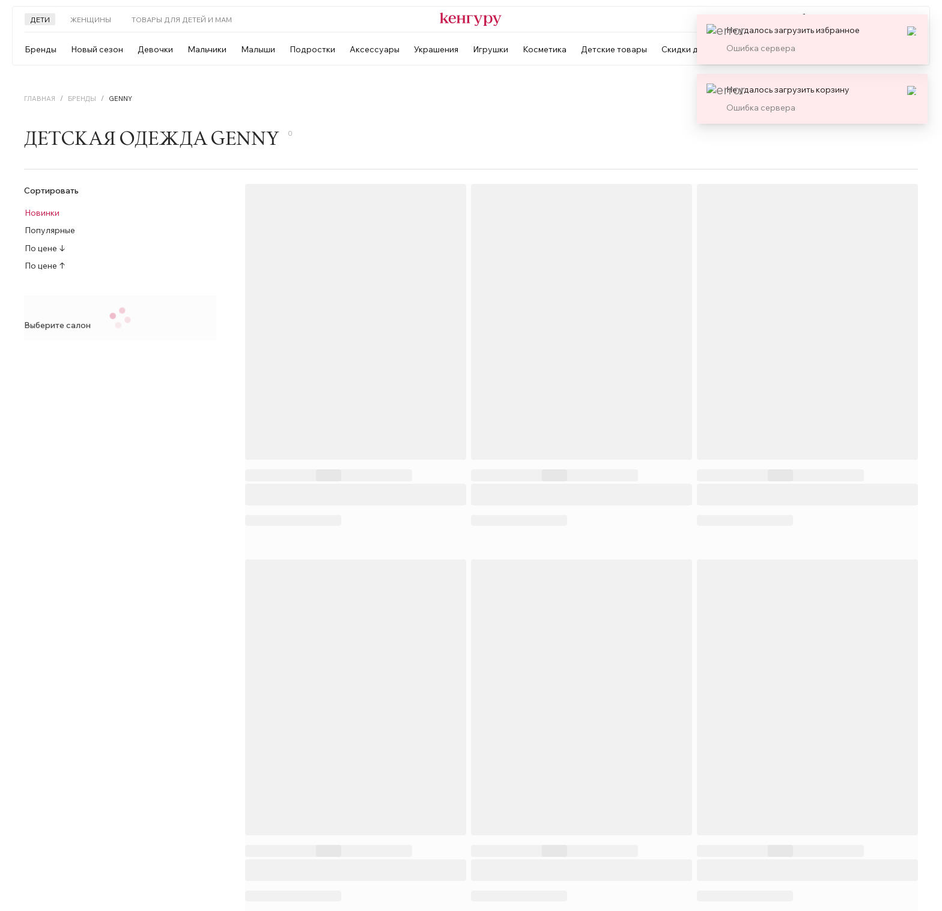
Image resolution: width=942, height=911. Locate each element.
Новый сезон (97, 49)
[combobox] (810, 49)
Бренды (40, 49)
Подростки (312, 49)
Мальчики (206, 49)
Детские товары (614, 49)
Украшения (436, 49)
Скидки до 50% (691, 49)
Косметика (545, 49)
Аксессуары (375, 49)
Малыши (258, 49)
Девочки (155, 49)
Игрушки (490, 49)
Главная (39, 98)
